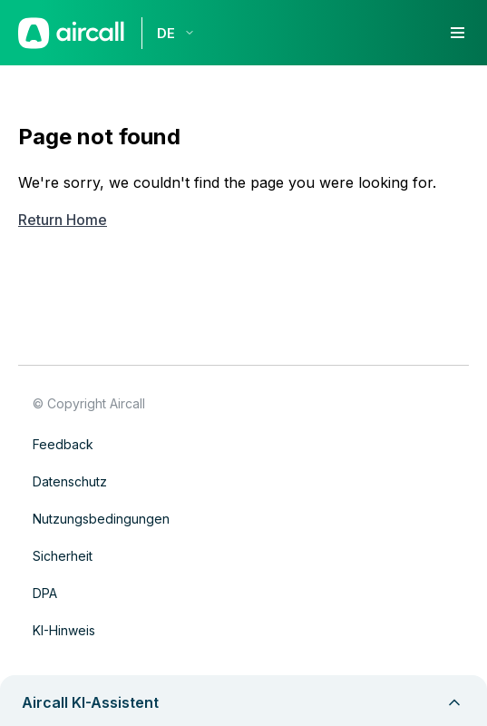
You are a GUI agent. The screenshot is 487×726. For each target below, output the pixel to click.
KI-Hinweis (64, 630)
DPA (45, 593)
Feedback (63, 444)
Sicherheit (63, 556)
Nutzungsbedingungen (101, 518)
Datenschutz (70, 481)
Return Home (62, 220)
